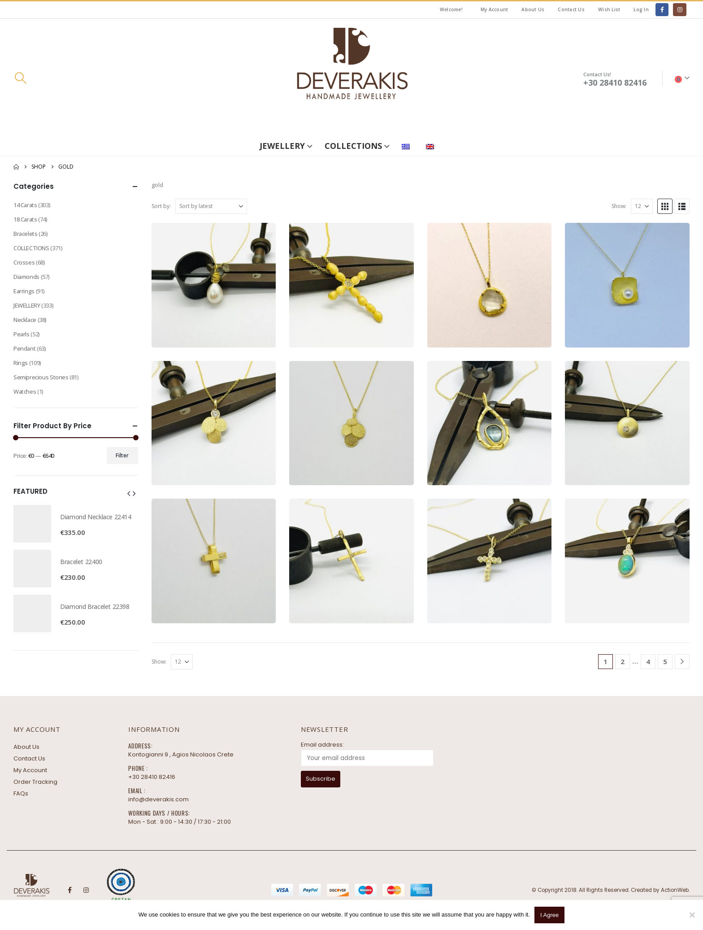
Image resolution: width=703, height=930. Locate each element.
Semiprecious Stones (41, 377)
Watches (24, 391)
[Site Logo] (351, 78)
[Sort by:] (211, 206)
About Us (532, 9)
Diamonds (26, 277)
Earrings (24, 291)
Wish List (609, 9)
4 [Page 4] (648, 661)
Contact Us (571, 9)
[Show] (642, 206)
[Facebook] (661, 9)
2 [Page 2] (623, 661)
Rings (20, 363)
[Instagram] (679, 9)
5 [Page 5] (665, 661)
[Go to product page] (214, 285)
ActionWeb (675, 890)
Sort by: (161, 206)
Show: (619, 206)
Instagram (86, 890)
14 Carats (25, 205)
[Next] (682, 661)
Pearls (21, 334)
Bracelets (25, 234)
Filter (122, 455)
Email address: (322, 744)
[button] (20, 78)
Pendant (24, 348)
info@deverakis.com (158, 799)
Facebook (69, 890)
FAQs (20, 793)
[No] (691, 914)
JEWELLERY (282, 145)
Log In (641, 9)
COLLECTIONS (353, 145)
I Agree (549, 915)
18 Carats (25, 219)
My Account (494, 9)
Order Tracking (35, 782)
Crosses (24, 262)
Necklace (24, 320)
